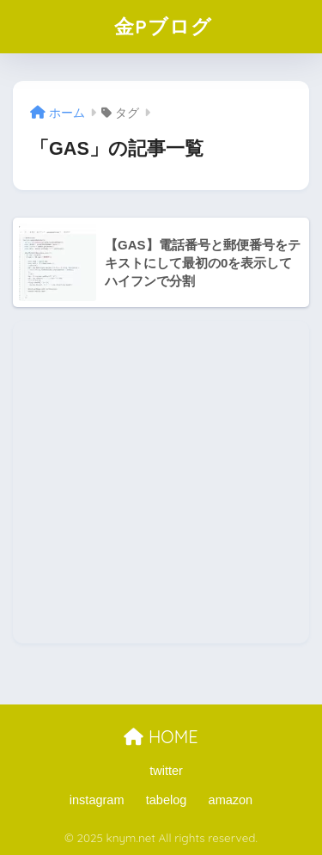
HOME (160, 736)
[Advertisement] (161, 482)
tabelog (166, 800)
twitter (166, 771)
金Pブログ (163, 26)
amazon (231, 800)
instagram (97, 800)
